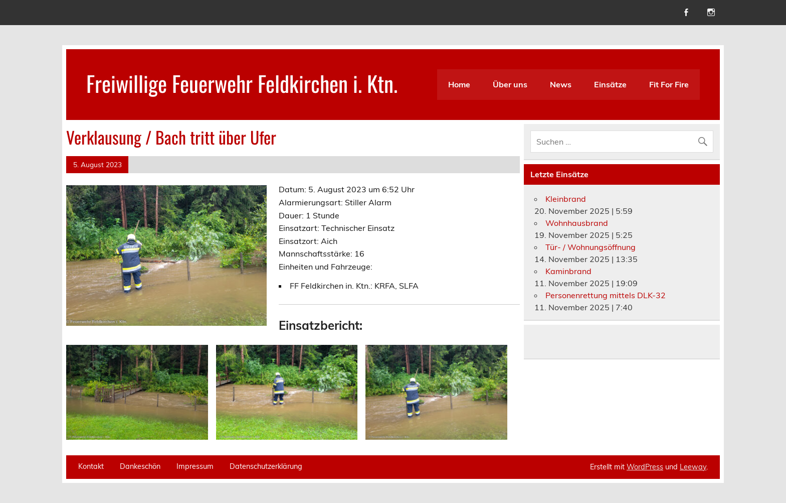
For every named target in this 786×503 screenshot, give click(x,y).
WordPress (645, 466)
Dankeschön (140, 466)
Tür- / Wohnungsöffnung (590, 247)
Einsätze (610, 84)
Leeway (693, 466)
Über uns (510, 84)
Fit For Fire (669, 84)
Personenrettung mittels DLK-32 (605, 295)
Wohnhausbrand (576, 223)
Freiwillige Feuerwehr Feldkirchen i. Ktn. (242, 83)
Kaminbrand (568, 271)
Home (459, 84)
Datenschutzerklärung (266, 466)
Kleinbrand (565, 199)
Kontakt (91, 466)
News (560, 84)
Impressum (195, 466)
